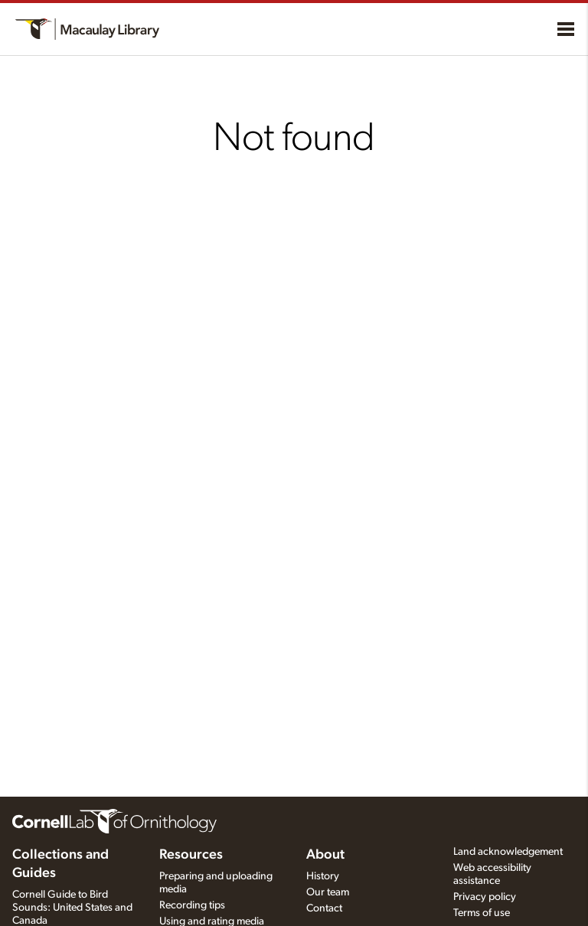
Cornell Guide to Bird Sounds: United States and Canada (72, 907)
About (325, 855)
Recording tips (192, 905)
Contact (324, 908)
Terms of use (481, 913)
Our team (327, 892)
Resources (191, 855)
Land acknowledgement (508, 851)
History (322, 876)
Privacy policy (484, 897)
